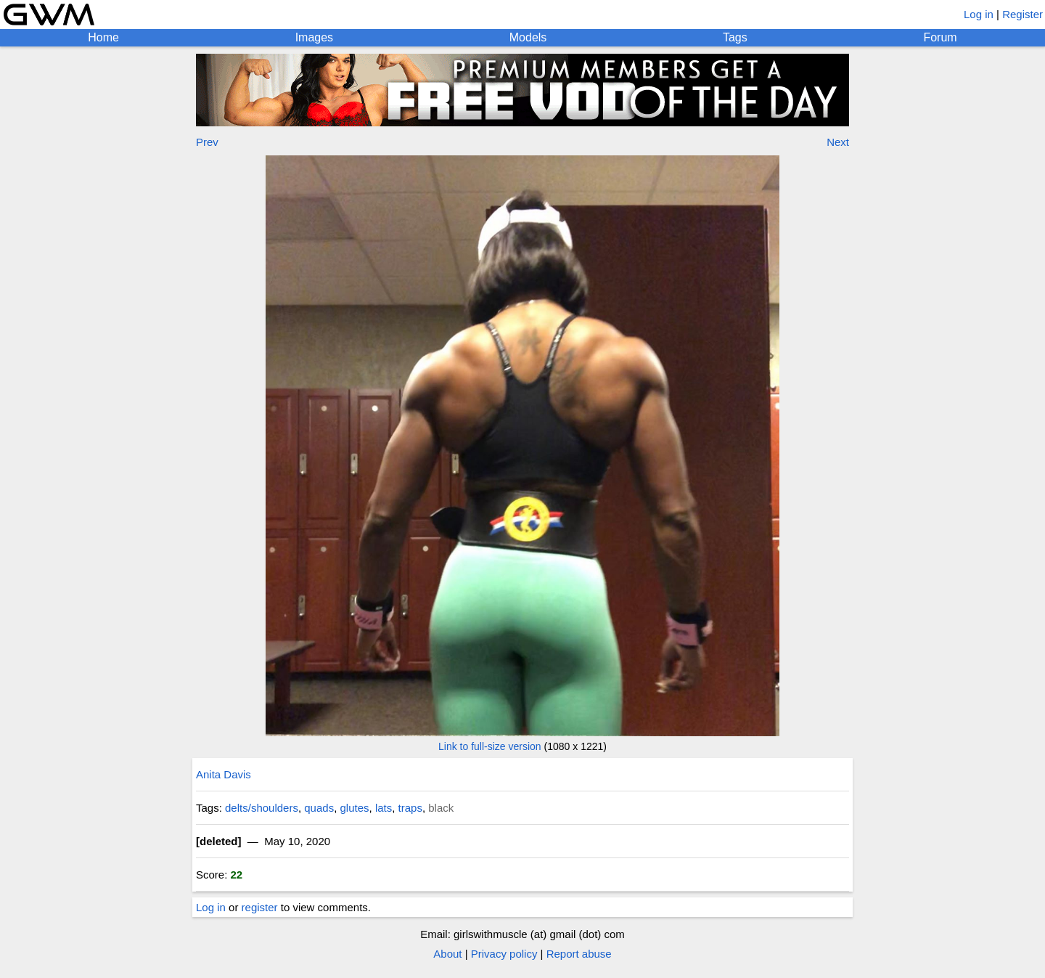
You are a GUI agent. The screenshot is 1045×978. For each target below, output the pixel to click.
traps (410, 808)
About (447, 954)
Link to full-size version (489, 746)
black (441, 808)
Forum (939, 37)
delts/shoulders (261, 808)
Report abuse (579, 954)
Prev (207, 142)
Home (103, 37)
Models (528, 37)
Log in (978, 14)
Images (314, 37)
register (260, 907)
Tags (735, 37)
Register (1022, 14)
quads (319, 808)
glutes (354, 808)
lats (383, 808)
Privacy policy (504, 954)
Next (838, 142)
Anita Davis (223, 774)
